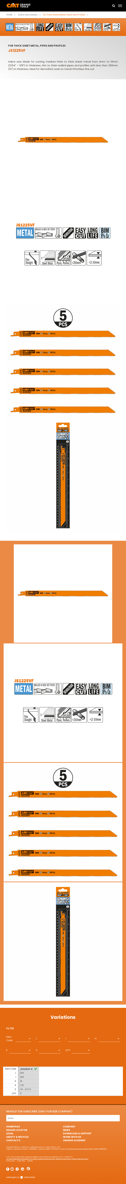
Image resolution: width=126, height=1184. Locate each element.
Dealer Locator (16, 1130)
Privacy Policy (10, 1161)
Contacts (13, 1140)
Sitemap (30, 1161)
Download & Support (77, 1133)
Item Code (9, 1038)
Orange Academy (74, 1140)
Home (9, 14)
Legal (9, 1133)
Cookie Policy (21, 1161)
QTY (67, 1050)
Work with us (72, 1137)
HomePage (13, 1126)
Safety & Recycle (17, 1137)
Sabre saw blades (27, 14)
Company (69, 1126)
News (66, 1130)
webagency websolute (20, 1177)
